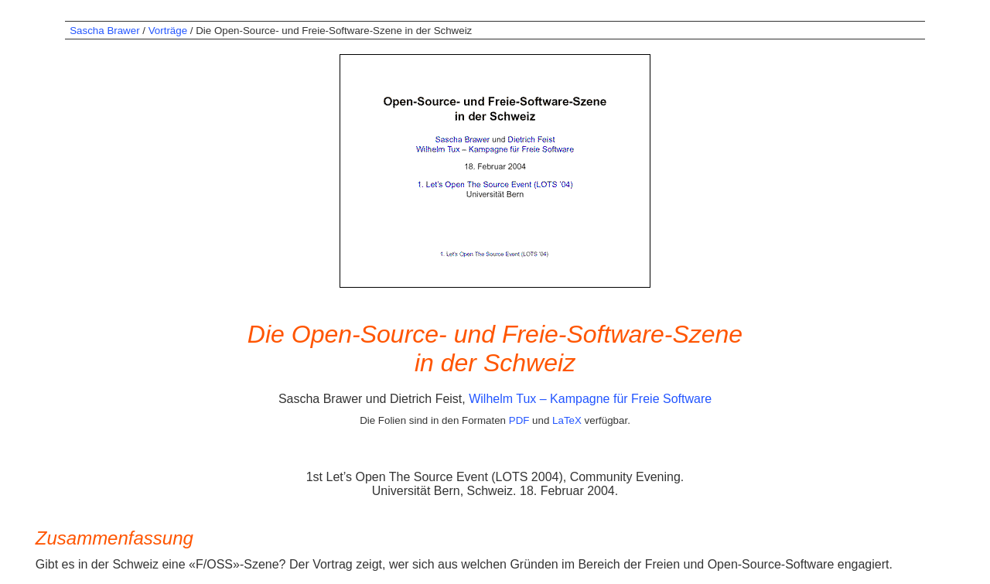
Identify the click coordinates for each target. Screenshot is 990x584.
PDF (519, 420)
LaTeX (567, 420)
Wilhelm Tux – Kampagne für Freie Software (590, 398)
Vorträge (167, 30)
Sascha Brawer (104, 30)
